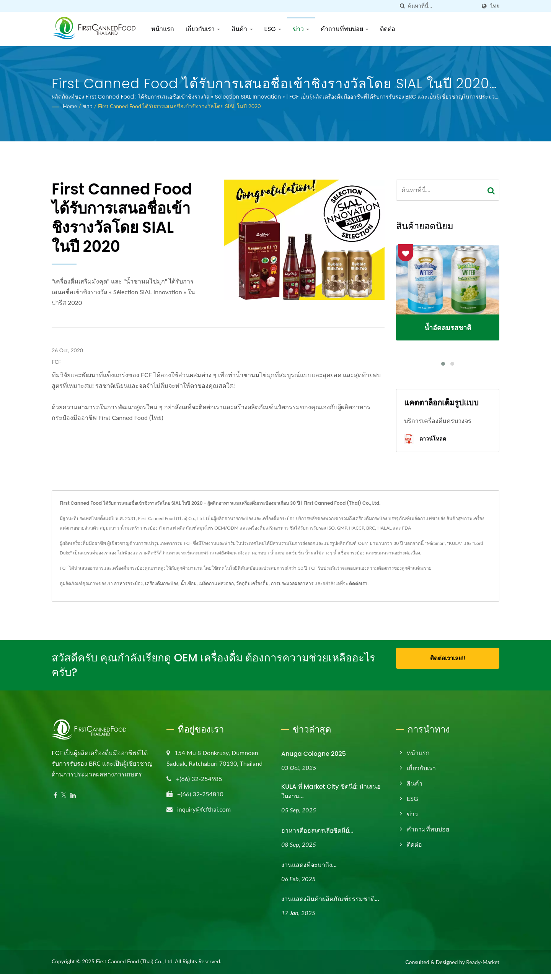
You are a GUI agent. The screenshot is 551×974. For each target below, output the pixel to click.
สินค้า (242, 28)
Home (70, 106)
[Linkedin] (73, 795)
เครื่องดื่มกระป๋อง (161, 583)
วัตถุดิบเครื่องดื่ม (252, 583)
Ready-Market (482, 962)
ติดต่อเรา (358, 583)
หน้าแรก (162, 28)
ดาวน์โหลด (425, 439)
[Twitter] (64, 795)
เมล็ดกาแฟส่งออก (216, 583)
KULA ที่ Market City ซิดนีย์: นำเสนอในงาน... (331, 791)
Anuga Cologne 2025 (313, 753)
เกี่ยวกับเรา (203, 28)
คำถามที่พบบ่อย (344, 28)
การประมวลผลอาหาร (292, 583)
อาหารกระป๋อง (128, 583)
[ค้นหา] (402, 6)
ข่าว (301, 28)
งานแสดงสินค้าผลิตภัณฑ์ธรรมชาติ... (330, 899)
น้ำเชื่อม (189, 583)
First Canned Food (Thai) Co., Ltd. (135, 961)
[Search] (442, 6)
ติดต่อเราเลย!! (447, 658)
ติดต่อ (387, 28)
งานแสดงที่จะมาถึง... (309, 865)
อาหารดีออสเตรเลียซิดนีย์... (317, 830)
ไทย (494, 6)
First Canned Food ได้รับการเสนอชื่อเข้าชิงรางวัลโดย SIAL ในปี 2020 (179, 106)
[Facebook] (55, 795)
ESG (272, 28)
